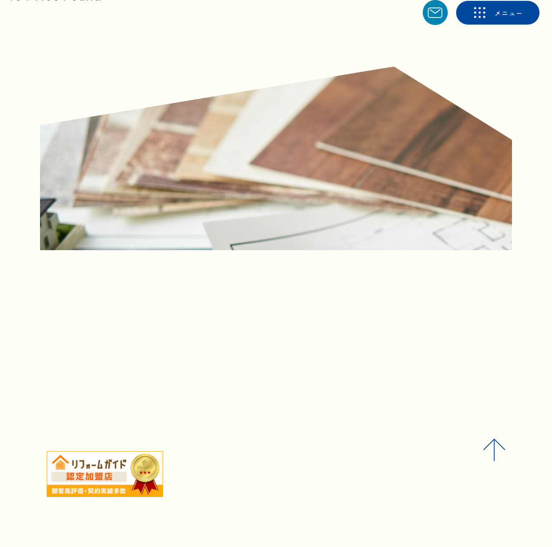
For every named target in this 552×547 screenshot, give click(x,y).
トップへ (253, 363)
